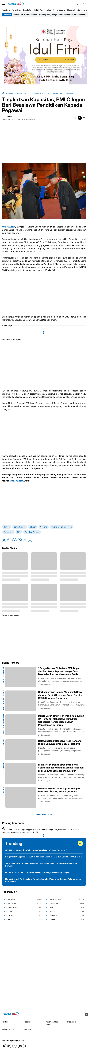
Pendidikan (16, 10)
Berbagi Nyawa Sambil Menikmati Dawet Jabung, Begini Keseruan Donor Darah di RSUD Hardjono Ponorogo (60, 695)
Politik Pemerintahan (42, 10)
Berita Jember (3, 675)
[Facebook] (4, 540)
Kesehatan (27, 10)
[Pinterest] (20, 540)
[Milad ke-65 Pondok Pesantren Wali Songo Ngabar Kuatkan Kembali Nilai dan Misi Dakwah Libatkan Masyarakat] (20, 773)
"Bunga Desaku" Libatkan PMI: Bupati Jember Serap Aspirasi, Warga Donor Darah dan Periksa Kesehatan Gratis (59, 671)
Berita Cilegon (19, 527)
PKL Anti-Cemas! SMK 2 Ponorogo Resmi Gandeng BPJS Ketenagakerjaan (37, 872)
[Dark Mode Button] (78, 3)
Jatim (3, 766)
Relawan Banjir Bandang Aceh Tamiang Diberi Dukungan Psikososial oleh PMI (60, 742)
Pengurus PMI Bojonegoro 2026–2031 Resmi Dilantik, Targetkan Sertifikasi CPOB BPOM (43, 857)
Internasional (82, 10)
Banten (7, 527)
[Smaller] (76, 118)
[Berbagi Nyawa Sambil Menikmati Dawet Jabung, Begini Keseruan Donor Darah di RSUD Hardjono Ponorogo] (20, 700)
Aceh (3, 742)
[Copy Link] (30, 540)
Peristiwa (6, 10)
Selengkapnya (44, 814)
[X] (9, 540)
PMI (19, 532)
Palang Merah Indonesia (61, 527)
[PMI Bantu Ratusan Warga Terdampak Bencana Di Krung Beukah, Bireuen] (20, 797)
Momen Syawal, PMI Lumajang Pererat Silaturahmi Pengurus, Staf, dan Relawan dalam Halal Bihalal (43, 880)
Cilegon (33, 527)
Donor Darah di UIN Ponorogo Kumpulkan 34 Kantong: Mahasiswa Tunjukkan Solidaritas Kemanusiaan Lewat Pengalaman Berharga (61, 720)
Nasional (71, 10)
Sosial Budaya (59, 10)
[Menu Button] (3, 3)
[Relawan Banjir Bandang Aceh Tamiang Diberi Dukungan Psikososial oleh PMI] (20, 749)
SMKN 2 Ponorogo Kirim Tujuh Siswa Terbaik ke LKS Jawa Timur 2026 (36, 850)
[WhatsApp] (25, 540)
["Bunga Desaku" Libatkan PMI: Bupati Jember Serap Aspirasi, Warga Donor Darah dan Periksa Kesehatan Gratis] (20, 677)
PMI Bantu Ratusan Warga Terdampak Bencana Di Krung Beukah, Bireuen (59, 790)
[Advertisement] (44, 143)
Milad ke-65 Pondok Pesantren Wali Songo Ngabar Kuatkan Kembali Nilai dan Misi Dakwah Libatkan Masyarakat (61, 767)
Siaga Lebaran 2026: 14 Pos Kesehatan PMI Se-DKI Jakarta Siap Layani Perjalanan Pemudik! (41, 864)
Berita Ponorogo (3, 700)
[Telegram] (14, 540)
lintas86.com (8, 226)
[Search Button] (84, 3)
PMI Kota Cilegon (32, 532)
